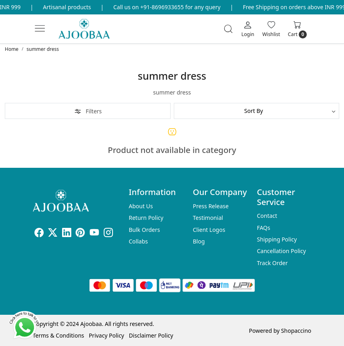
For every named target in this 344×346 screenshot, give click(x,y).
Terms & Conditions (58, 335)
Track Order (272, 263)
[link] (228, 29)
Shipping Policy (277, 239)
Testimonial (208, 217)
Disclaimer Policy (151, 335)
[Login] (248, 29)
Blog (199, 241)
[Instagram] (108, 233)
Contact (267, 215)
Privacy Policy (106, 335)
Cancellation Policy (281, 251)
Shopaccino (296, 330)
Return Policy (146, 217)
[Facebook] (39, 233)
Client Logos (209, 229)
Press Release (211, 206)
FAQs (263, 227)
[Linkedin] (66, 233)
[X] (52, 233)
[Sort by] (257, 111)
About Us (141, 206)
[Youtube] (94, 233)
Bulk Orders (144, 229)
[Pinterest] (80, 233)
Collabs (138, 241)
